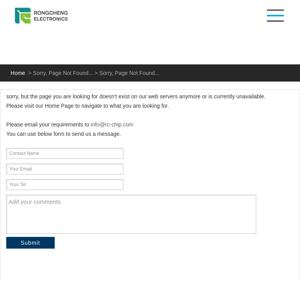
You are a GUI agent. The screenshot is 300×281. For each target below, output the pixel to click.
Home (18, 73)
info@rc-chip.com (112, 124)
